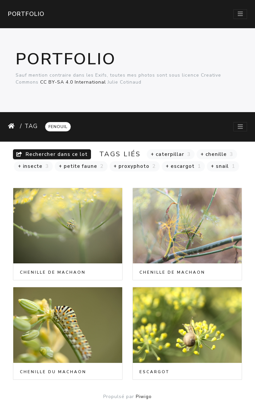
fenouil (57, 126)
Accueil (12, 126)
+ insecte (33, 166)
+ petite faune (81, 166)
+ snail (223, 166)
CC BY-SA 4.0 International (73, 82)
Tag (31, 126)
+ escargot (183, 166)
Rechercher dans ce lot (52, 154)
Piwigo (144, 396)
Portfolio (26, 14)
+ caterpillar (171, 154)
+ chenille (217, 154)
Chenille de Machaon (53, 272)
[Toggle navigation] (240, 14)
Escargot (154, 372)
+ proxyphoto (135, 166)
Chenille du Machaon (53, 372)
